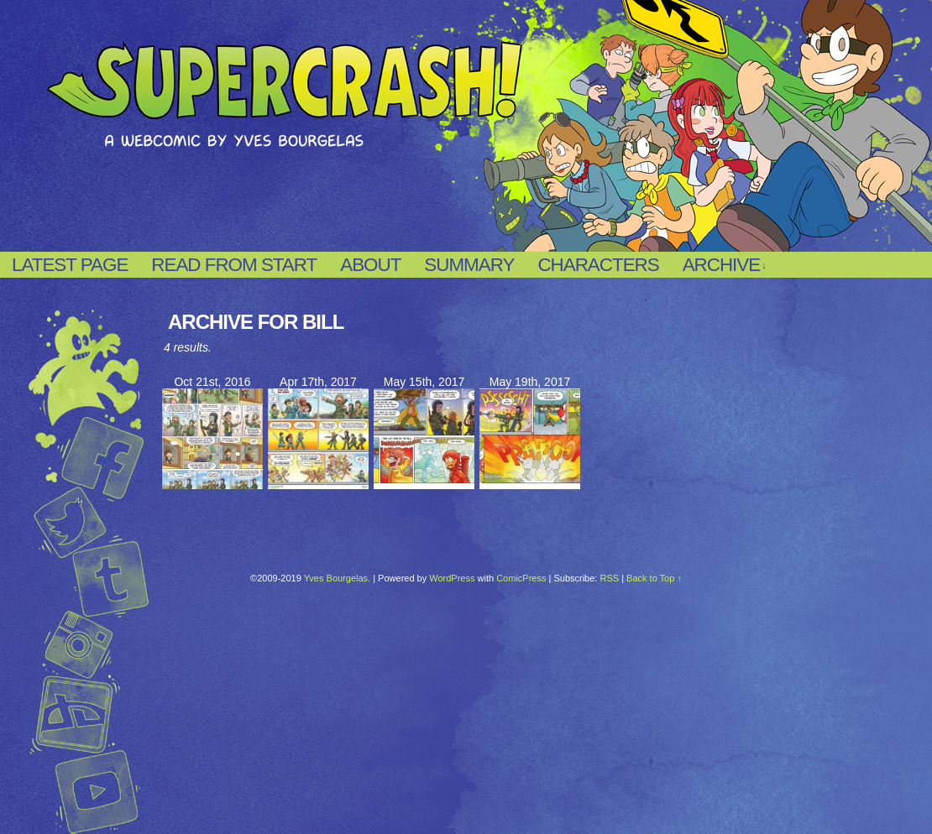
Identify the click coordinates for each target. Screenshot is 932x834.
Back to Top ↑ (654, 578)
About (370, 264)
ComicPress (521, 578)
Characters (597, 264)
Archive (724, 265)
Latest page (70, 264)
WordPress (451, 578)
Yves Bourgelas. (337, 578)
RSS (609, 578)
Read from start (234, 264)
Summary (469, 264)
